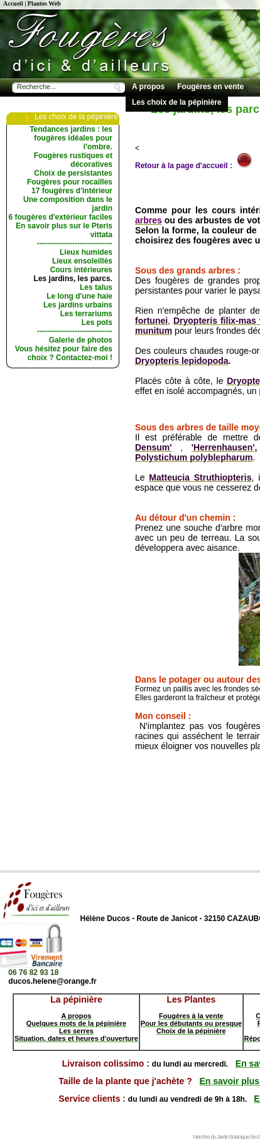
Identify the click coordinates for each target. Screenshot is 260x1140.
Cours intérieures (81, 269)
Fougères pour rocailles (69, 182)
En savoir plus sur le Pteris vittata (64, 230)
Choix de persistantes (73, 173)
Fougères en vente (210, 86)
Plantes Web (44, 3)
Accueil (13, 3)
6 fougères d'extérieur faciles (60, 217)
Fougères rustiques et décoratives (73, 160)
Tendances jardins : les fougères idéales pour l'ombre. (71, 138)
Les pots (97, 322)
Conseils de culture (167, 118)
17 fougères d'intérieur (71, 190)
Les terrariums (86, 313)
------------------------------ (74, 243)
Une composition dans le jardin (67, 204)
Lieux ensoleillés (82, 261)
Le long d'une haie (79, 296)
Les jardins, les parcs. (73, 278)
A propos (148, 86)
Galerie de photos (80, 340)
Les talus (96, 287)
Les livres (231, 118)
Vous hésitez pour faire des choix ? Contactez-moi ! (63, 353)
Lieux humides (86, 252)
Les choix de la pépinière (177, 102)
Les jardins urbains (77, 305)
